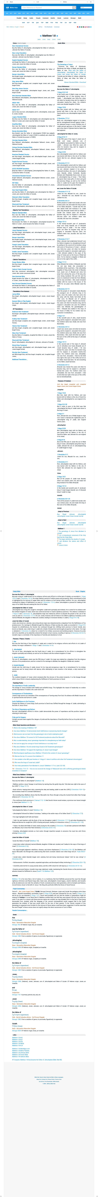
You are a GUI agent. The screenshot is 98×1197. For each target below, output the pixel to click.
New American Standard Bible (21, 96)
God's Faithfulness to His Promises (23, 701)
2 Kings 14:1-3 (61, 342)
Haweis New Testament (19, 326)
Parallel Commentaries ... (20, 910)
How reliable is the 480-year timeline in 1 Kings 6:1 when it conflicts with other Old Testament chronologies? (48, 759)
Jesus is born (63, 545)
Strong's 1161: (16, 995)
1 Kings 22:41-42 (62, 92)
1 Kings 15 (35, 645)
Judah (15, 675)
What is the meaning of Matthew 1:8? (25, 728)
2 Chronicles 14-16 (26, 598)
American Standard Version (20, 154)
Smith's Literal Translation (20, 252)
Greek (59, 39)
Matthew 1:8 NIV (17, 1038)
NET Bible (15, 183)
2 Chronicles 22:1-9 (63, 289)
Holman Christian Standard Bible (22, 147)
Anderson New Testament (20, 312)
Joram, (59, 74)
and (63, 74)
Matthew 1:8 (39, 781)
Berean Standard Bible (19, 67)
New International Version (20, 46)
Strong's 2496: (17, 981)
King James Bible (17, 81)
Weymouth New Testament (20, 204)
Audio (39, 39)
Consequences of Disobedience (22, 693)
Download (82, 82)
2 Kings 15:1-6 (61, 486)
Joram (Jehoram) (19, 657)
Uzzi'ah (81, 516)
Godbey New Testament (19, 319)
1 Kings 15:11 (23, 786)
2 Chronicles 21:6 (22, 846)
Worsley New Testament (20, 352)
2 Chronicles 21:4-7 (63, 239)
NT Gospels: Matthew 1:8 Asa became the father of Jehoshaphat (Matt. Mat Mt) (37, 1060)
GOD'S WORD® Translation (20, 169)
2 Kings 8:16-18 (74, 618)
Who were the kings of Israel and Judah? (27, 762)
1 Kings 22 (15, 614)
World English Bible (18, 220)
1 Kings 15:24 (61, 107)
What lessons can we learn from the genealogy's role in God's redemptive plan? (38, 734)
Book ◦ (78, 591)
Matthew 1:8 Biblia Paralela (20, 1051)
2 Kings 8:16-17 (62, 137)
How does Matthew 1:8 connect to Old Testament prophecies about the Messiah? (39, 737)
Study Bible (16, 591)
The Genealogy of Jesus (64, 64)
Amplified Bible (17, 124)
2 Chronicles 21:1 (62, 462)
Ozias (72, 516)
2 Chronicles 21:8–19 (67, 850)
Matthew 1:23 (49, 871)
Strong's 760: (16, 925)
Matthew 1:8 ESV (17, 1041)
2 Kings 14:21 (61, 477)
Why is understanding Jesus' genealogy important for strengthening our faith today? (40, 740)
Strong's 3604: (16, 1031)
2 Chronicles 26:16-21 (78, 633)
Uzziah (76, 516)
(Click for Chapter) (21, 43)
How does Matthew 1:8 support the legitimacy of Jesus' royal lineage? (36, 750)
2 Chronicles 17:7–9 (63, 820)
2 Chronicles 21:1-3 (63, 163)
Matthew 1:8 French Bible (20, 1055)
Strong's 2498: (16, 947)
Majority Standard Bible (19, 213)
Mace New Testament (19, 333)
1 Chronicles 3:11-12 (63, 191)
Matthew (12, 27)
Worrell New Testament (19, 345)
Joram (68, 74)
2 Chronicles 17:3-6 (48, 602)
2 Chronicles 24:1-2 (63, 327)
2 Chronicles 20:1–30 (76, 822)
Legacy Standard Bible (19, 117)
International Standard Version (21, 176)
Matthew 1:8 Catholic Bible (20, 1056)
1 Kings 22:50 (61, 152)
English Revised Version (19, 161)
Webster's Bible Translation (20, 197)
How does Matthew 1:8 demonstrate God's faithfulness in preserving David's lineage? (40, 731)
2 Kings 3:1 (60, 414)
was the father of (79, 70)
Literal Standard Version (19, 230)
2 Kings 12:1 (61, 316)
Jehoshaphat (71, 72)
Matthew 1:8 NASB (18, 1043)
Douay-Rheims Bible (18, 262)
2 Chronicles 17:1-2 (63, 118)
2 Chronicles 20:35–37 (48, 828)
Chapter (82, 591)
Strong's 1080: (16, 936)
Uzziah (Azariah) (19, 665)
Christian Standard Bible (19, 140)
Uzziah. (83, 74)
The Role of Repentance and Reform (23, 709)
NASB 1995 (15, 103)
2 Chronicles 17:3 (77, 813)
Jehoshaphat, (61, 72)
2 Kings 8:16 (61, 440)
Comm (54, 39)
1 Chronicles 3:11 (62, 454)
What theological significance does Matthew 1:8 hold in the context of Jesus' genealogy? (41, 753)
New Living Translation (19, 53)
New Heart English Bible (19, 190)
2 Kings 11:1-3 (61, 262)
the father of (81, 72)
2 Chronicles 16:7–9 (26, 797)
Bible (8, 27)
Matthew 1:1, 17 (26, 802)
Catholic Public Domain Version (22, 269)
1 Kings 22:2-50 (62, 404)
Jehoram (72, 514)
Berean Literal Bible (18, 74)
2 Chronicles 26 (26, 631)
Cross (44, 39)
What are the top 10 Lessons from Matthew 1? (28, 756)
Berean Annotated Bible (19, 131)
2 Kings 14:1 (35, 895)
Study (48, 39)
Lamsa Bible (16, 294)
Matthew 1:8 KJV (17, 1045)
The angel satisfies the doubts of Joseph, (72, 539)
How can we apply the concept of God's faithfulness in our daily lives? (35, 743)
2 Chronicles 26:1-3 (63, 201)
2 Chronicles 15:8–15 (77, 789)
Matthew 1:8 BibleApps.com (21, 1049)
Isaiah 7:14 (40, 871)
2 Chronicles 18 (27, 614)
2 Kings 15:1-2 (61, 222)
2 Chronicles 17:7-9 (29, 616)
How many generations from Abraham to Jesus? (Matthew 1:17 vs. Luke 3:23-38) (39, 765)
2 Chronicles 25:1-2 (63, 365)
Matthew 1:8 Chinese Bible (20, 1053)
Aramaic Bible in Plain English (21, 301)
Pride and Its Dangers (19, 717)
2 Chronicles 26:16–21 (74, 866)
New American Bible (18, 276)
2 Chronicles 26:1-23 (63, 499)
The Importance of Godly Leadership (23, 686)
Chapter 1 (17, 27)
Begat (64, 514)
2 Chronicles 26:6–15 (78, 862)
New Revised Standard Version (22, 283)
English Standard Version (20, 60)
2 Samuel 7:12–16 (39, 800)
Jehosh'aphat (61, 516)
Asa (70, 70)
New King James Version (20, 88)
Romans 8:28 (21, 833)
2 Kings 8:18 (81, 625)
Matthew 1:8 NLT (17, 1039)
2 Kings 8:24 (48, 893)
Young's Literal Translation (20, 244)
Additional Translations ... (20, 359)
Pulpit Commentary (19, 889)
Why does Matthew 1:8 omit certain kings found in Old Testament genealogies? (38, 747)
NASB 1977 (15, 110)
